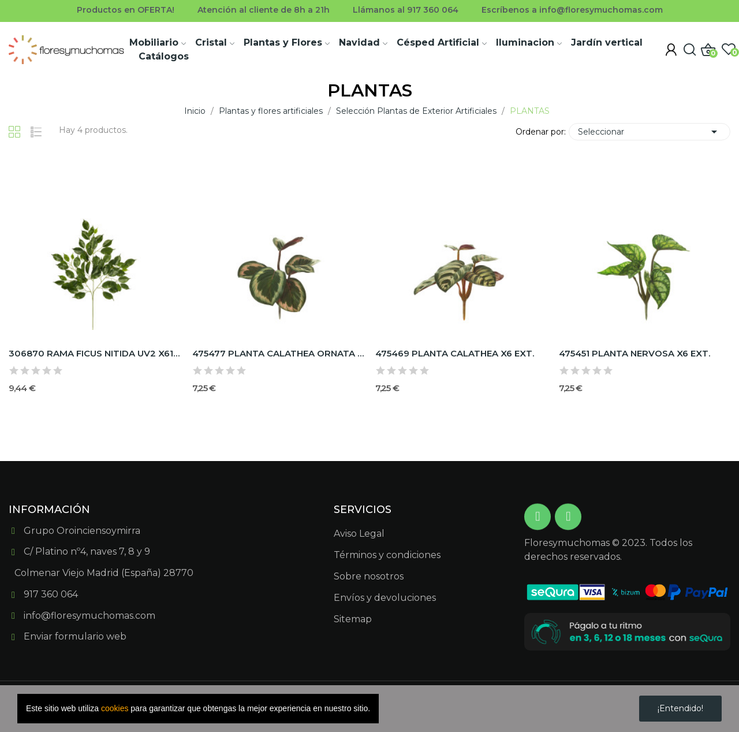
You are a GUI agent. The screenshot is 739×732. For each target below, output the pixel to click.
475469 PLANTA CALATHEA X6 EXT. (454, 353)
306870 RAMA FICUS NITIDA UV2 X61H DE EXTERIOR (95, 353)
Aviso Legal (359, 533)
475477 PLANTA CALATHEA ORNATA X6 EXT (278, 353)
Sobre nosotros (369, 576)
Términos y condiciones (387, 554)
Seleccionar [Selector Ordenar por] (649, 132)
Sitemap (353, 619)
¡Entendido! (680, 708)
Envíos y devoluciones (385, 597)
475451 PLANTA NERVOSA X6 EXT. (634, 353)
